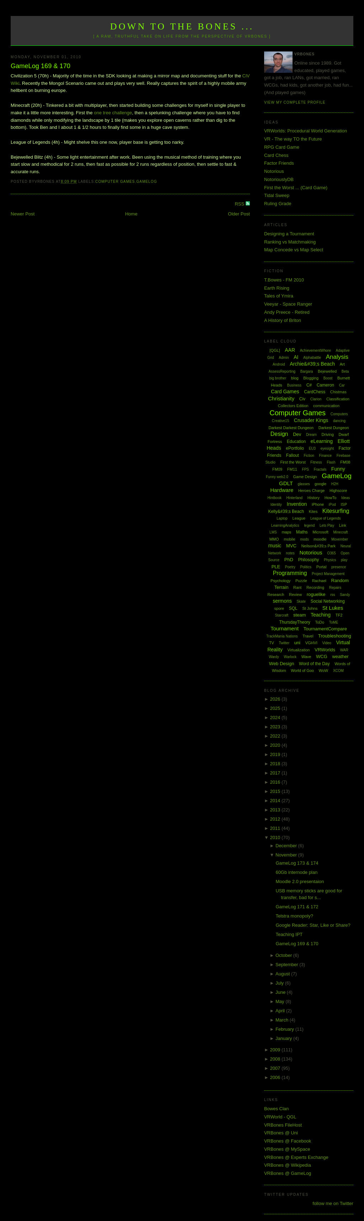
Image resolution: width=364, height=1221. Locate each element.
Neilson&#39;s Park (318, 546)
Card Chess (276, 155)
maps (286, 532)
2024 (276, 717)
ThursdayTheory (294, 622)
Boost (328, 378)
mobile (289, 539)
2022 (276, 736)
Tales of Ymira (278, 296)
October (284, 955)
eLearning (322, 441)
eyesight (327, 448)
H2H (334, 484)
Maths (302, 532)
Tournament (285, 628)
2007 (276, 1068)
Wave (306, 657)
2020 (276, 745)
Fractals (320, 469)
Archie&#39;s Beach (312, 364)
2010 (276, 837)
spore (279, 608)
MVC (291, 545)
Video (326, 643)
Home (131, 214)
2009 (276, 1049)
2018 (276, 763)
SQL (293, 608)
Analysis (337, 357)
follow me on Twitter (332, 1203)
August (283, 973)
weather (340, 656)
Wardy (274, 657)
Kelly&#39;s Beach (286, 511)
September (287, 964)
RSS (240, 204)
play (344, 560)
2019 (276, 754)
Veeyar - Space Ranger (288, 304)
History (313, 497)
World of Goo (302, 670)
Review (295, 594)
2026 (276, 699)
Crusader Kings (311, 420)
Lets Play (327, 525)
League (299, 518)
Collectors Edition (293, 406)
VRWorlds (325, 649)
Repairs (335, 588)
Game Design (305, 477)
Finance (325, 456)
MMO (274, 539)
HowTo (331, 497)
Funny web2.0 (277, 477)
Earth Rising (276, 288)
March (282, 1020)
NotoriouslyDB (279, 179)
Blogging (310, 378)
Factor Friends (279, 163)
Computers (339, 414)
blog (295, 378)
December (286, 845)
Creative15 (280, 421)
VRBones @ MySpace (287, 1149)
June (281, 992)
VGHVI (311, 643)
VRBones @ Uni (281, 1132)
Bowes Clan (276, 1108)
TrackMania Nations (282, 636)
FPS (305, 469)
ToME (333, 622)
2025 (276, 708)
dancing (339, 421)
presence (338, 567)
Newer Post (22, 214)
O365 (331, 553)
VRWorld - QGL (280, 1116)
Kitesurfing (335, 511)
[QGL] (274, 350)
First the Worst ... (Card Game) (295, 187)
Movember (339, 539)
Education (296, 441)
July (280, 983)
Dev (297, 434)
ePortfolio (295, 448)
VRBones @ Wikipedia (287, 1165)
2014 (276, 800)
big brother (277, 378)
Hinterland (295, 498)
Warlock (290, 657)
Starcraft (282, 615)
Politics (305, 567)
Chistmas (338, 392)
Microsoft (320, 532)
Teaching (321, 615)
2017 (276, 773)
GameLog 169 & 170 (40, 66)
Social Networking (328, 601)
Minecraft (340, 532)
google (320, 484)
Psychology (280, 581)
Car (342, 385)
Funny (338, 469)
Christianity (281, 398)
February (285, 1029)
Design (279, 434)
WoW (323, 670)
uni (297, 642)
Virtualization (299, 650)
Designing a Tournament (289, 233)
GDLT (286, 483)
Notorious (274, 171)
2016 (276, 782)
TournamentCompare (325, 628)
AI (296, 357)
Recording (315, 587)
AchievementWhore (315, 350)
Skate (301, 601)
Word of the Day (314, 663)
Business (294, 385)
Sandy (345, 595)
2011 (276, 828)
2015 (276, 791)
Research (275, 594)
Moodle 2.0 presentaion (299, 881)
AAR (290, 350)
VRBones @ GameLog (287, 1173)
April (280, 1010)
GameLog (146, 182)
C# (309, 385)
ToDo (319, 622)
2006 (276, 1077)
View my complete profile (295, 102)
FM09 (277, 469)
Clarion (316, 399)
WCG (321, 656)
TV (271, 643)
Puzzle (301, 581)
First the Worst (292, 462)
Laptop (282, 518)
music (275, 545)
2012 (276, 819)
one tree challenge (113, 112)
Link (342, 525)
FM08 (345, 462)
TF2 (339, 615)
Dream (311, 435)
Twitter (284, 643)
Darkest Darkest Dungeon (291, 428)
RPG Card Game (281, 147)
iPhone (318, 504)
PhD (288, 559)
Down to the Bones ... (182, 26)
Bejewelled (327, 371)
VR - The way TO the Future (293, 139)
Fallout (292, 455)
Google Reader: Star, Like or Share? (312, 925)
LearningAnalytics (285, 525)
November (286, 855)
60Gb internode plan (296, 872)
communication (326, 406)
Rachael (319, 581)
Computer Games (115, 182)
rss (332, 595)
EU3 (312, 448)
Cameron (325, 385)
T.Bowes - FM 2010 (284, 280)
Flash (331, 462)
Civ (302, 398)
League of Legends (325, 518)
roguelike (316, 594)
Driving (328, 434)
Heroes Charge (311, 490)
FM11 (292, 469)
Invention (297, 504)
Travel (308, 636)
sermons (282, 601)
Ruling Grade (277, 203)
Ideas (345, 498)
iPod (332, 505)
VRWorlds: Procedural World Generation (305, 130)
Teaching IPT (289, 934)
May (280, 1001)
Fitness (316, 462)
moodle (320, 539)
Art (342, 364)
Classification (337, 399)
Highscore (338, 490)
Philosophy (308, 559)
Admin (284, 358)
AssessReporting (282, 371)
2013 (276, 809)
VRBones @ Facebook (287, 1141)
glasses (304, 484)
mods (304, 539)
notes (290, 553)
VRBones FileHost (283, 1125)
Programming (290, 573)
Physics (330, 560)
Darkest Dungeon (333, 428)
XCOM (338, 671)
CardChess (314, 391)
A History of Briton (282, 320)
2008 (276, 1059)
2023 (276, 726)
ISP (344, 504)
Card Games (285, 391)
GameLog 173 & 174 (296, 863)
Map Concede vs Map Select (293, 249)
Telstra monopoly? (294, 916)
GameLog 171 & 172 (296, 906)
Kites (313, 511)
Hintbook (274, 498)
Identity (276, 505)
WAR (344, 650)
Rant (297, 587)
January (284, 1038)
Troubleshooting (334, 636)
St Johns (309, 608)
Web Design (281, 663)
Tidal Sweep (276, 195)
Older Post (239, 214)
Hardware (281, 490)
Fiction (309, 456)
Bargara (306, 371)
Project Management (328, 574)
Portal (321, 567)
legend (309, 525)
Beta (345, 371)
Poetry (290, 567)
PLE (276, 566)
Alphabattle (312, 358)
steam (299, 615)
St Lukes (332, 608)
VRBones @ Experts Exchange (296, 1157)
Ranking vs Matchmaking (290, 242)
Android (279, 364)
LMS (273, 532)
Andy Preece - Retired (287, 312)
